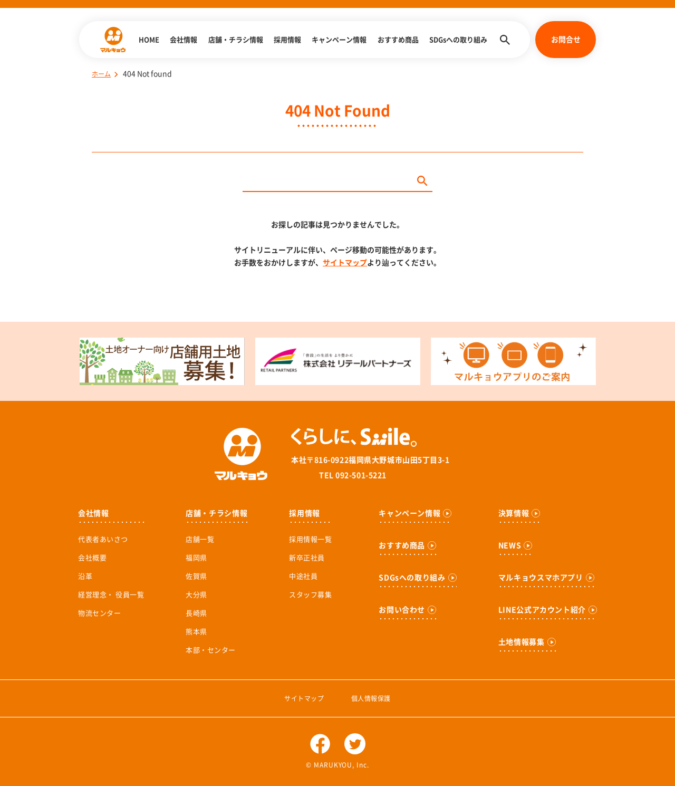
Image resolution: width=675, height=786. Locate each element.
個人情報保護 (371, 698)
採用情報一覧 (310, 539)
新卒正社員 (307, 557)
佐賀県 (196, 576)
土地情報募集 (521, 642)
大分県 (196, 594)
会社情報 (183, 39)
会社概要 (92, 557)
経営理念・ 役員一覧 (111, 594)
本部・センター (211, 650)
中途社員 (303, 576)
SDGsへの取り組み (458, 39)
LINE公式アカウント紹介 (542, 610)
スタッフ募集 (310, 594)
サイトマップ (345, 262)
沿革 (85, 576)
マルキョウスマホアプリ (540, 577)
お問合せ (566, 39)
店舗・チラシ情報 (235, 39)
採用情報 (287, 39)
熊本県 (196, 631)
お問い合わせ (402, 610)
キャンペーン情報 (339, 39)
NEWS (510, 545)
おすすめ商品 (398, 39)
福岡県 (196, 557)
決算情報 (513, 513)
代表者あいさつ (103, 539)
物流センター (99, 613)
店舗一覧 (200, 539)
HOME (149, 39)
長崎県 (196, 613)
